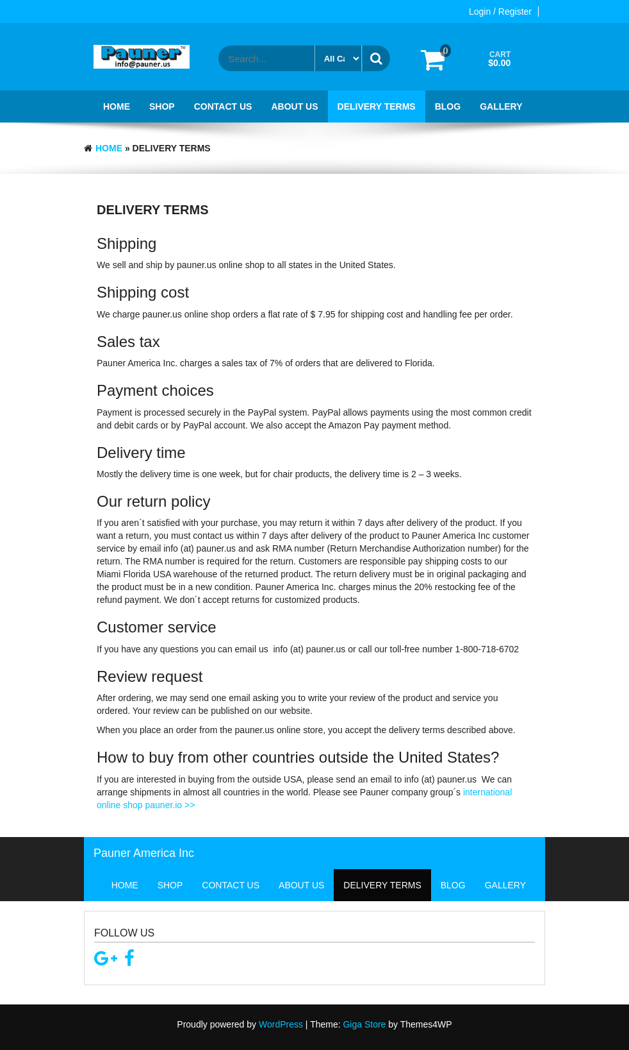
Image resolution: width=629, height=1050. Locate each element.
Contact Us (223, 106)
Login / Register (500, 11)
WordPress (281, 1024)
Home (116, 106)
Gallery (501, 106)
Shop (162, 106)
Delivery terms (377, 106)
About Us (294, 106)
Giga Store (364, 1024)
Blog (448, 106)
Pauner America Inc (144, 853)
